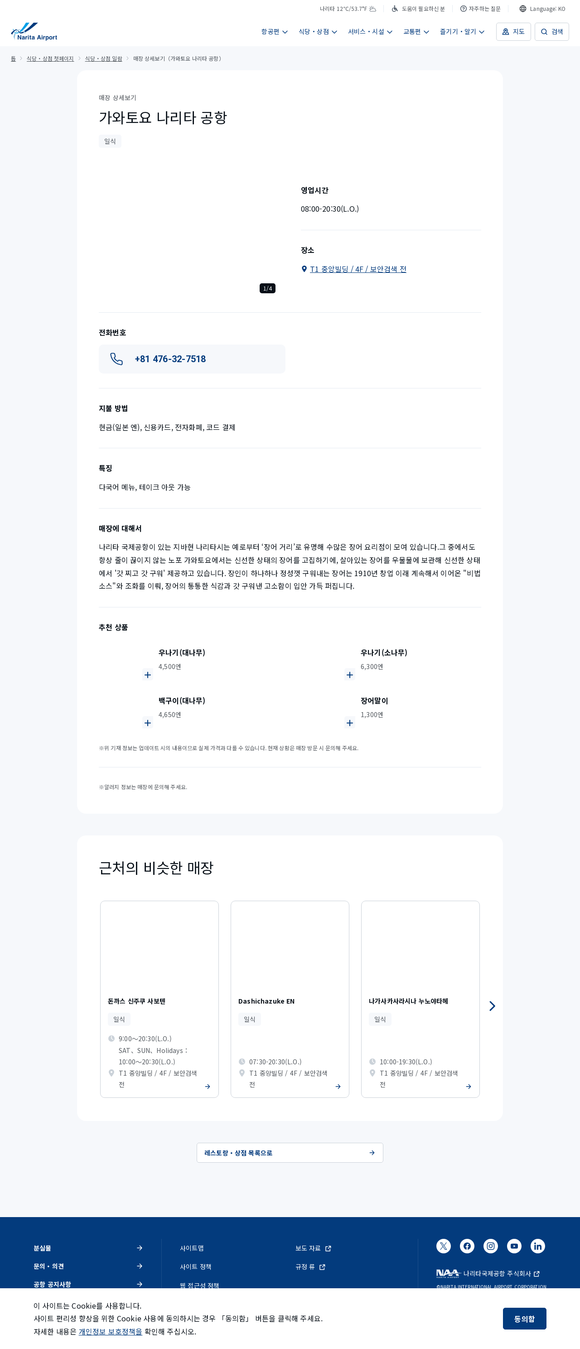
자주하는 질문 (480, 8)
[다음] (492, 1006)
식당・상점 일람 (103, 58)
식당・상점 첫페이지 (50, 58)
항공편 (275, 31)
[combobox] (542, 8)
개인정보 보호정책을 (111, 1331)
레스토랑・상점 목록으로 (290, 1152)
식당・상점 (318, 31)
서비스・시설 (370, 31)
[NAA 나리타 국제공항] (34, 32)
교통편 (416, 31)
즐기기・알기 (462, 31)
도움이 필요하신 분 (418, 8)
